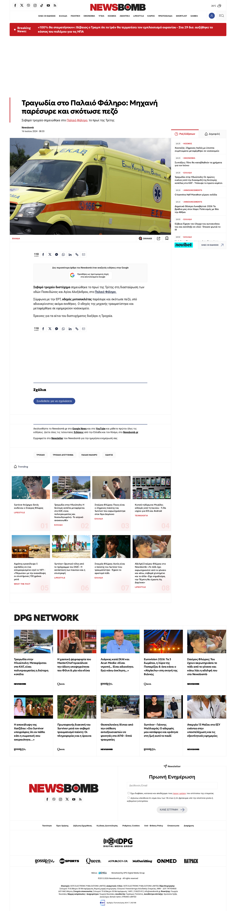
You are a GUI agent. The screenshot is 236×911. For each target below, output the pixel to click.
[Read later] (167, 238)
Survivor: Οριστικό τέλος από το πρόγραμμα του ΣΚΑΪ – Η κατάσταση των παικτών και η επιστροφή (69, 568)
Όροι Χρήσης (62, 826)
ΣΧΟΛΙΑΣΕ (145, 238)
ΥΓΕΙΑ (101, 16)
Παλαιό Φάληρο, (77, 120)
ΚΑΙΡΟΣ (151, 16)
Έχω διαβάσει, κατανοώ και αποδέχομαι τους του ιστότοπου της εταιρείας (172, 793)
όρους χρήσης (179, 793)
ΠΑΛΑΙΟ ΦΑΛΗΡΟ (89, 455)
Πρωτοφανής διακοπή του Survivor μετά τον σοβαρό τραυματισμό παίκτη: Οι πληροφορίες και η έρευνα (74, 730)
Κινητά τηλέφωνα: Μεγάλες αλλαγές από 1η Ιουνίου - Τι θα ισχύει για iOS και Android (150, 507)
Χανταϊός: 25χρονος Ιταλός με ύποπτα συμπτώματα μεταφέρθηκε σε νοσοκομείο (197, 149)
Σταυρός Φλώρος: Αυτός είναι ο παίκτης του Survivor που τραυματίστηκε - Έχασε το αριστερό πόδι (110, 568)
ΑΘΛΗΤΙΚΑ (125, 16)
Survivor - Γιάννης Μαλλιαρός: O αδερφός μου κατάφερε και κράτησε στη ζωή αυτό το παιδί (161, 730)
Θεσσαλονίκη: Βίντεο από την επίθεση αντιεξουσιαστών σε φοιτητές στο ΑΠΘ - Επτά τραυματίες (117, 732)
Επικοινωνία (173, 826)
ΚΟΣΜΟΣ (112, 16)
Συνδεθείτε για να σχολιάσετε (54, 401)
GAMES (194, 16)
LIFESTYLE (138, 16)
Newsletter (57, 438)
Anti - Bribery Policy (153, 826)
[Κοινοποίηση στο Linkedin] (70, 255)
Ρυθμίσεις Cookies (131, 826)
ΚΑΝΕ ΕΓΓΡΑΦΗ (172, 810)
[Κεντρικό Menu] (221, 15)
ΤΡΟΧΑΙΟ (40, 455)
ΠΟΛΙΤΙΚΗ (75, 16)
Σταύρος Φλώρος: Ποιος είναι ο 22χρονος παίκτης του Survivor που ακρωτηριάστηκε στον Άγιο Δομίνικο (110, 509)
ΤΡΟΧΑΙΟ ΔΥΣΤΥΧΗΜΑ (63, 455)
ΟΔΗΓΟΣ (109, 455)
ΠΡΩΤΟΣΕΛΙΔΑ (165, 16)
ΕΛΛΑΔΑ (63, 16)
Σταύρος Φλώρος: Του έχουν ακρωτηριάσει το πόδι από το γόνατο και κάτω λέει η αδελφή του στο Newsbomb (202, 666)
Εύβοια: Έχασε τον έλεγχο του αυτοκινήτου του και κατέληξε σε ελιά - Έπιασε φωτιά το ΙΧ (197, 226)
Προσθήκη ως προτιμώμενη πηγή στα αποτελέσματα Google (89, 275)
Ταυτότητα (47, 826)
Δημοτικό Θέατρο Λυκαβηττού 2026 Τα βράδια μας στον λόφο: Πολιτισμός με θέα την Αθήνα (197, 209)
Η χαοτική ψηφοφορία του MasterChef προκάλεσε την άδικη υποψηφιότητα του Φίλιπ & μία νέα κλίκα (74, 664)
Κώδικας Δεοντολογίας (107, 826)
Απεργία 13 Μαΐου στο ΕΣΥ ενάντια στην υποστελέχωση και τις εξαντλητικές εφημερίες (203, 730)
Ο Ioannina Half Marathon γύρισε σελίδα (196, 194)
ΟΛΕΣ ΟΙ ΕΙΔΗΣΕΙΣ (47, 16)
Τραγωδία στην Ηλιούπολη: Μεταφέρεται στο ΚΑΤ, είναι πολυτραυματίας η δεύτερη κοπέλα (31, 666)
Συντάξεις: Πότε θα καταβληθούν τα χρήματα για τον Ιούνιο (198, 164)
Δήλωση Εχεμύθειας (82, 826)
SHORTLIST (181, 16)
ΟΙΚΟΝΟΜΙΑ (89, 16)
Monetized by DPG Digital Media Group (128, 873)
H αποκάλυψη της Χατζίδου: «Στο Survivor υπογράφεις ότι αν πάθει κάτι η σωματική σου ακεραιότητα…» (29, 732)
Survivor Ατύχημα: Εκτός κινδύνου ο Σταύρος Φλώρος (28, 506)
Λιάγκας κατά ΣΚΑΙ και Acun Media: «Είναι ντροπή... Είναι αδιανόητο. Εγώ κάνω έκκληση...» (117, 664)
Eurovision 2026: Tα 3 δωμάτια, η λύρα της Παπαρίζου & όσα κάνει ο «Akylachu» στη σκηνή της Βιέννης (160, 666)
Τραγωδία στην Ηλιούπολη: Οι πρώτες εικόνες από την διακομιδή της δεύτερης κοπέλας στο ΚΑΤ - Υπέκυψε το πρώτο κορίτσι (198, 179)
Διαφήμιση (189, 826)
